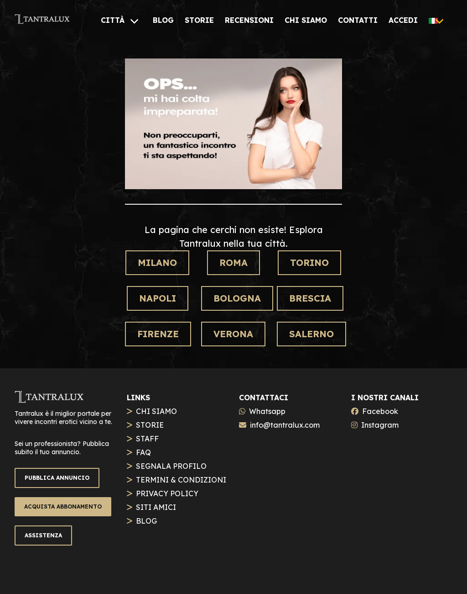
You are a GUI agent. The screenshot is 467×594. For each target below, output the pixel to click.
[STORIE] (199, 20)
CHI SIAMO (156, 411)
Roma (233, 262)
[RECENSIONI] (249, 20)
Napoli (157, 298)
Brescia (310, 298)
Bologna (237, 298)
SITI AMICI (156, 507)
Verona (233, 333)
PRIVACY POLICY (167, 493)
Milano (157, 262)
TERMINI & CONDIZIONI (181, 479)
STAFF (147, 438)
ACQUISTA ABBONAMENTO (63, 506)
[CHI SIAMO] (305, 20)
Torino (309, 262)
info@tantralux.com (285, 425)
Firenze (158, 333)
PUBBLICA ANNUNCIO (57, 477)
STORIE (150, 425)
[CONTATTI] (357, 20)
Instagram (380, 425)
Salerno (311, 333)
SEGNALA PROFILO (171, 466)
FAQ (143, 452)
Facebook (380, 411)
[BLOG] (163, 20)
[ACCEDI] (403, 20)
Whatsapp (267, 411)
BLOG (146, 520)
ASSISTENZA (43, 535)
